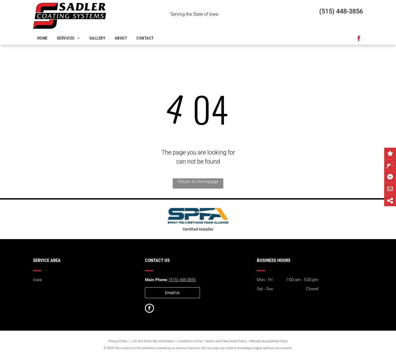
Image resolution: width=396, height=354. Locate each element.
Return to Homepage (198, 181)
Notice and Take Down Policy (226, 341)
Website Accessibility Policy (269, 341)
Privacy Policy (117, 341)
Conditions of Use (190, 341)
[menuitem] (43, 38)
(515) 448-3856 (341, 11)
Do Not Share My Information (154, 341)
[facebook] (359, 39)
